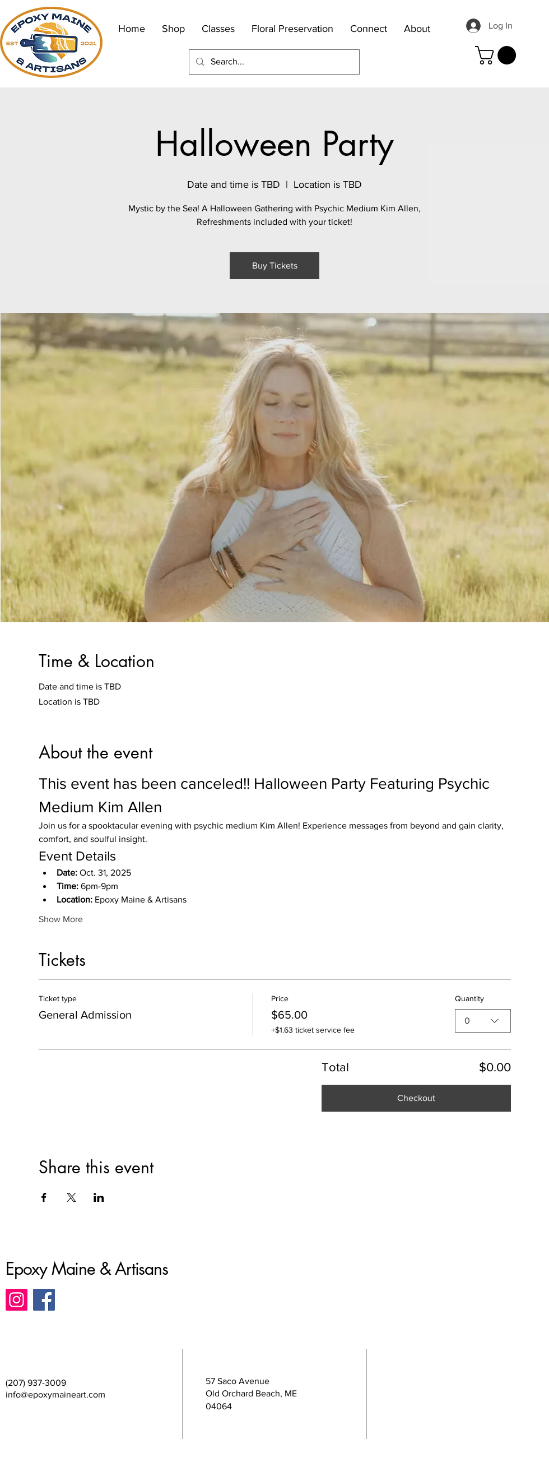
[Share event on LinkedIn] (99, 1197)
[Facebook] (44, 1300)
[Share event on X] (71, 1197)
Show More (61, 919)
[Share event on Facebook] (44, 1197)
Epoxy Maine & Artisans (87, 1268)
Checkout (416, 1098)
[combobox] (483, 1021)
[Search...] (273, 62)
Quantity (469, 998)
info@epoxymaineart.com (55, 1394)
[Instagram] (16, 1300)
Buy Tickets (274, 265)
